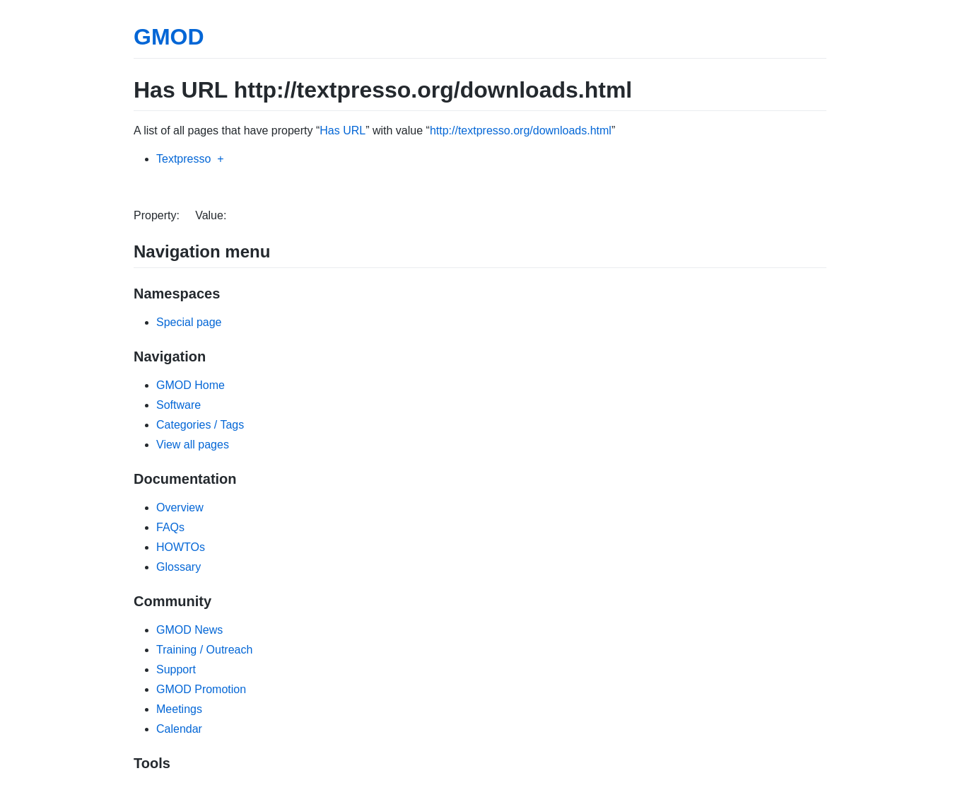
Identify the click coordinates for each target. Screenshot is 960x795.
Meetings (179, 709)
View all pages (192, 445)
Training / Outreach (204, 650)
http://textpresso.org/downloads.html (520, 130)
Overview (180, 507)
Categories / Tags (200, 425)
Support (176, 669)
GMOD (169, 37)
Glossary (178, 567)
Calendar (179, 729)
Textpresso (183, 159)
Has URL (342, 130)
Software (178, 405)
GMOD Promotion (201, 689)
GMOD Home (190, 385)
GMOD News (189, 630)
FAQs (170, 527)
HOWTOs (180, 547)
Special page (189, 322)
